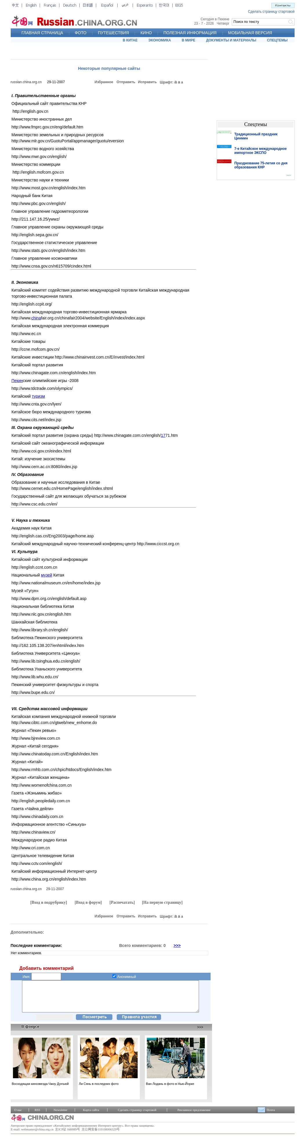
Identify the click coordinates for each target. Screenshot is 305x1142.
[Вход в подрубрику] (48, 902)
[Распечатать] (122, 902)
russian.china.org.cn (26, 82)
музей (46, 575)
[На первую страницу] (162, 902)
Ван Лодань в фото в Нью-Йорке (170, 1090)
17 (163, 435)
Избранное (104, 82)
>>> (177, 945)
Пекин (17, 380)
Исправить (147, 82)
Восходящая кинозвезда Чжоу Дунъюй (40, 1090)
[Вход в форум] (88, 902)
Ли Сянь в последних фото (98, 1090)
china (36, 318)
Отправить (126, 82)
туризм (38, 396)
